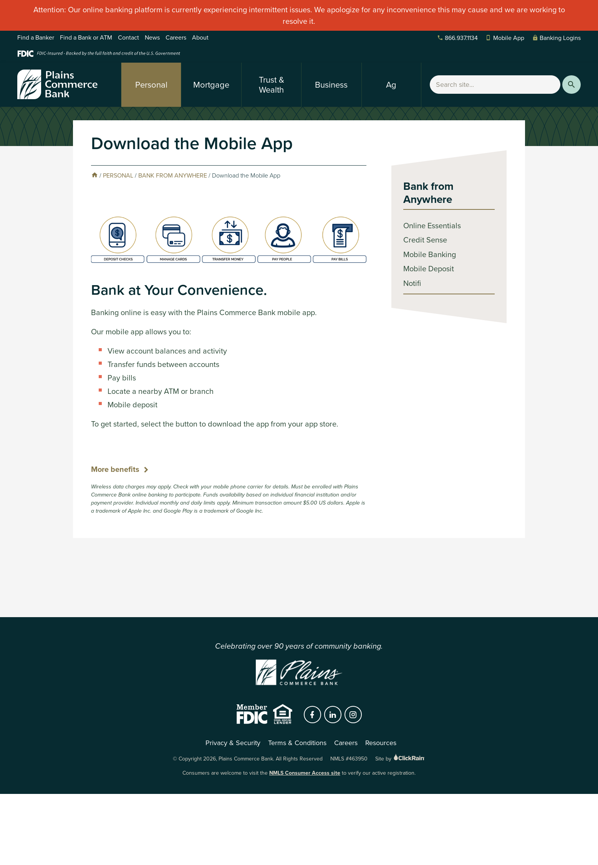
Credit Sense (425, 240)
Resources (380, 743)
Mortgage (211, 84)
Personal (151, 84)
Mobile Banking (429, 254)
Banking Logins (556, 37)
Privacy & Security (232, 743)
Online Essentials (432, 225)
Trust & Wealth (271, 84)
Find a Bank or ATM (86, 37)
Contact (128, 37)
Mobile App (504, 37)
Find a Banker (35, 37)
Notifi (412, 283)
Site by (400, 759)
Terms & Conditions (297, 743)
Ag (391, 84)
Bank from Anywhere (172, 175)
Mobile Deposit (428, 268)
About (200, 37)
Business (331, 84)
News (152, 37)
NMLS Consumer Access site (304, 773)
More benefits (115, 469)
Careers (176, 37)
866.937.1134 (457, 37)
